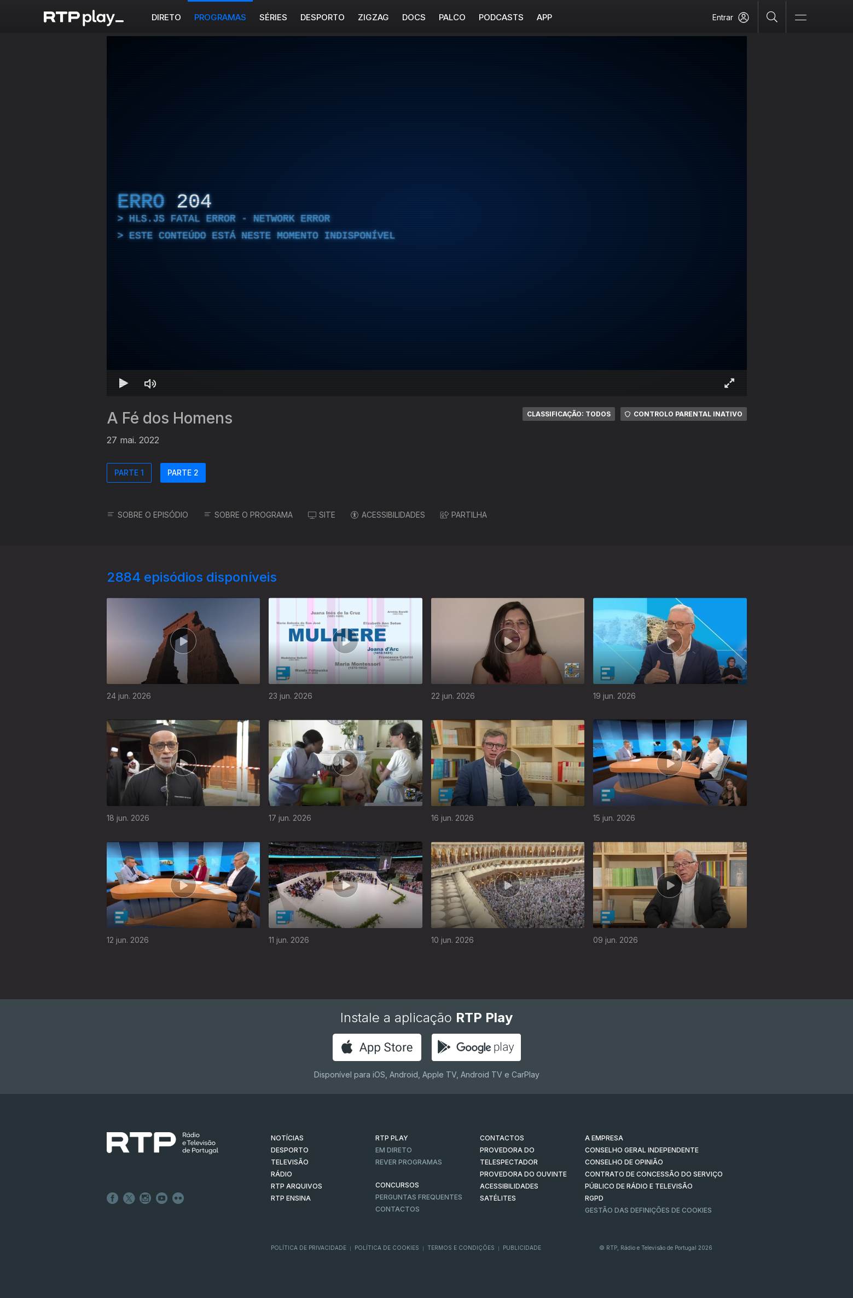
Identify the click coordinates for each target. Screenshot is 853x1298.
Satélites (498, 1198)
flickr (178, 1198)
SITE (321, 514)
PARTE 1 (129, 472)
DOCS (414, 17)
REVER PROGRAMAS (408, 1162)
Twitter (129, 1198)
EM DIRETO (393, 1150)
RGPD (594, 1198)
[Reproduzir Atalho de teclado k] (124, 383)
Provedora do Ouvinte (523, 1174)
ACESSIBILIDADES (388, 514)
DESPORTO (290, 1150)
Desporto (322, 17)
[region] (427, 216)
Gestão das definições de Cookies (648, 1210)
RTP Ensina (291, 1198)
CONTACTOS (502, 1138)
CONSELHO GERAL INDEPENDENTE (642, 1150)
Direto (166, 17)
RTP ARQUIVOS (296, 1186)
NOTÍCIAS (287, 1138)
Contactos (397, 1209)
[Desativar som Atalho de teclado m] (150, 383)
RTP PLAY (391, 1138)
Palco (452, 17)
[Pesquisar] (772, 16)
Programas (220, 17)
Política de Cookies (387, 1247)
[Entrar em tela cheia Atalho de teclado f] (729, 383)
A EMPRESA (604, 1138)
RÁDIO (281, 1174)
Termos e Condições (461, 1247)
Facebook (113, 1198)
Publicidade (522, 1247)
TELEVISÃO (290, 1162)
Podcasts (501, 17)
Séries (273, 17)
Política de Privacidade (308, 1247)
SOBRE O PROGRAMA (248, 514)
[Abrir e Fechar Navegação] (800, 18)
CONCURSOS (397, 1185)
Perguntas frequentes (418, 1197)
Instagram (146, 1198)
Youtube (162, 1198)
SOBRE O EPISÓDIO (147, 514)
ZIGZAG (373, 17)
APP (544, 17)
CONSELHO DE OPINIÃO (624, 1162)
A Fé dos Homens (170, 418)
